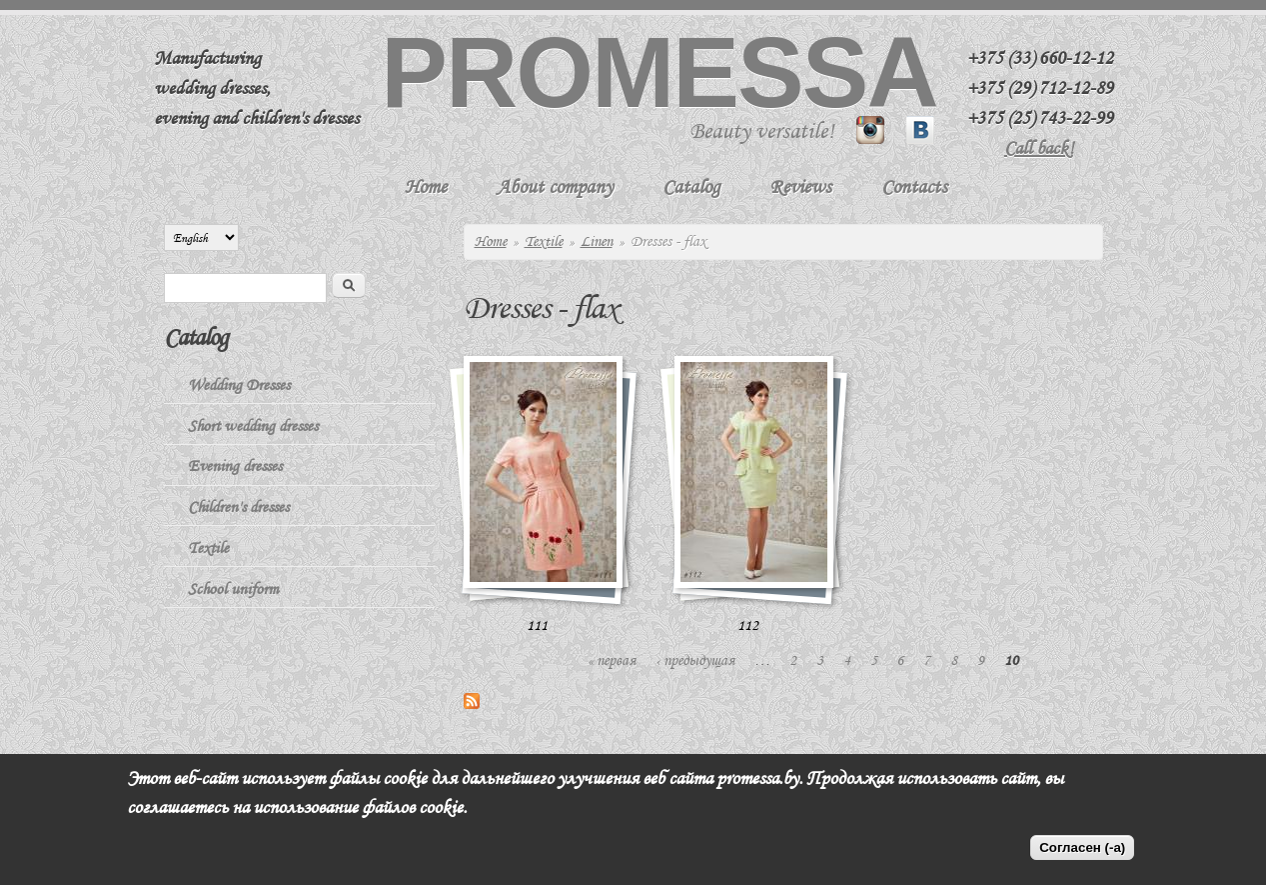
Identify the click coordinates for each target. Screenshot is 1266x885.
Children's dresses (238, 507)
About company (555, 186)
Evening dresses (235, 466)
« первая (611, 660)
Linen (597, 241)
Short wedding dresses (253, 426)
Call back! (1039, 148)
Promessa (658, 72)
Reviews (800, 186)
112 (747, 625)
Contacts (914, 186)
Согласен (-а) (1082, 847)
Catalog (690, 186)
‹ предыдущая (694, 660)
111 (537, 625)
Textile (544, 241)
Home (426, 186)
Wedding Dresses (239, 385)
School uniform (233, 589)
